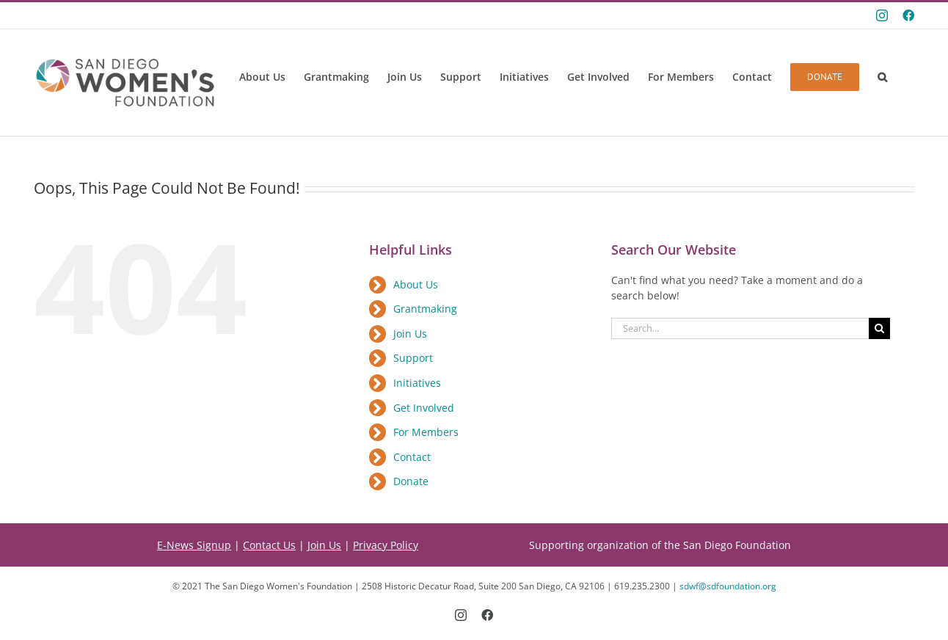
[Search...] (740, 328)
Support (413, 358)
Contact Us (269, 545)
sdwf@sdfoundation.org (727, 586)
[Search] (879, 328)
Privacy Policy (385, 545)
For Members (426, 432)
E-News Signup (194, 545)
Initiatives (417, 383)
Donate (411, 481)
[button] (882, 77)
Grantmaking (425, 309)
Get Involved (423, 408)
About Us (415, 284)
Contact (412, 457)
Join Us (410, 334)
